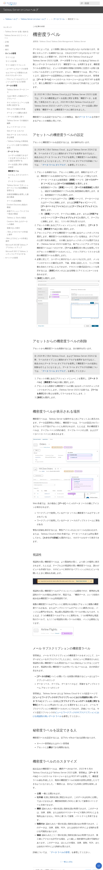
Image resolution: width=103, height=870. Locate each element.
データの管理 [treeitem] (11, 86)
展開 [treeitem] (6, 46)
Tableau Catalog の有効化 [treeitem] (17, 141)
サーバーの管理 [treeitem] (11, 258)
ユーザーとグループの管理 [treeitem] (17, 69)
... (50, 19)
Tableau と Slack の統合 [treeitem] (16, 218)
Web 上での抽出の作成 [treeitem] (16, 109)
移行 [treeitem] (6, 50)
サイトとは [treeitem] (10, 57)
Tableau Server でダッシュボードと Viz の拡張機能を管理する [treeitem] (17, 188)
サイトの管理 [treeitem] (10, 53)
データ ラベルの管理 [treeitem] (16, 181)
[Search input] (92, 3)
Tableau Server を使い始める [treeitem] (16, 31)
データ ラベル (59, 19)
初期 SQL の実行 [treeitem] (13, 228)
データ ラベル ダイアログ (54, 165)
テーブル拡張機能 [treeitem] (14, 201)
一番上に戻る (66, 862)
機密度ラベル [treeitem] (13, 171)
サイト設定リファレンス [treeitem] (16, 65)
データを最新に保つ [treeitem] (15, 117)
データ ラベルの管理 (60, 852)
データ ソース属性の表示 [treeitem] (17, 113)
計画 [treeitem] (6, 42)
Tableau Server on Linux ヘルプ (33, 19)
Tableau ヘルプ (10, 19)
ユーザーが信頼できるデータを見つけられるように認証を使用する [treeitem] (18, 158)
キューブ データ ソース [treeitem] (16, 127)
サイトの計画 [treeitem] (11, 61)
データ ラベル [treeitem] (13, 151)
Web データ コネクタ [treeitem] (15, 131)
